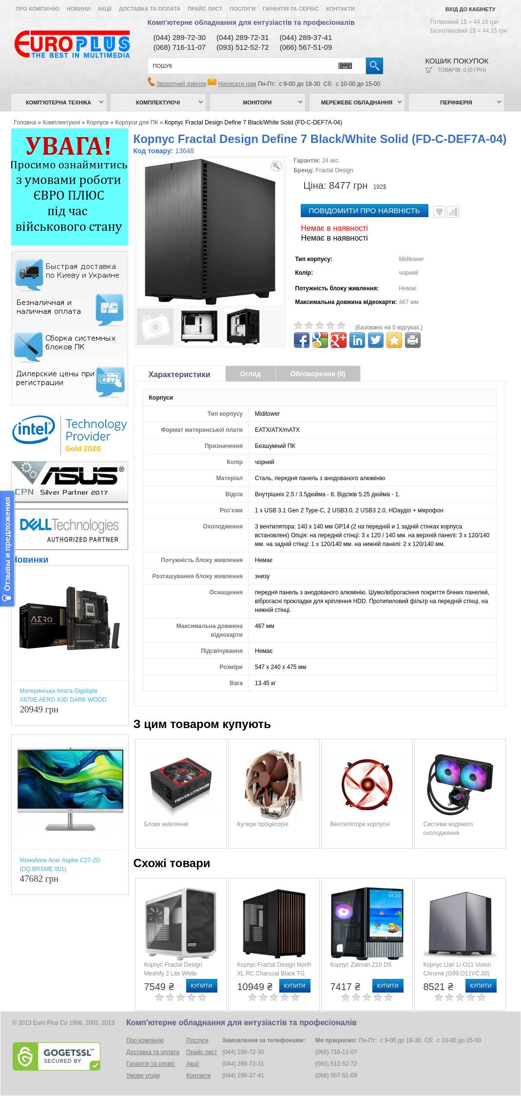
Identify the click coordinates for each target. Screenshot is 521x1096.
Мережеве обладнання (357, 102)
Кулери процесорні (263, 824)
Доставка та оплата (149, 9)
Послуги (242, 9)
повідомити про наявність (364, 210)
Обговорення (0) (318, 374)
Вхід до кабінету (470, 9)
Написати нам (237, 84)
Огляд (250, 374)
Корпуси (98, 122)
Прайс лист (205, 9)
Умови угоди (143, 1075)
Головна (25, 122)
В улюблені (439, 212)
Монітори (257, 102)
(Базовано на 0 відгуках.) (389, 327)
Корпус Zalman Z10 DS (361, 964)
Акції (104, 9)
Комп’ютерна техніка (58, 102)
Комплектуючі (158, 102)
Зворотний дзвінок (181, 84)
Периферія (456, 102)
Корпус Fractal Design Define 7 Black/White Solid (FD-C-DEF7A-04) (253, 122)
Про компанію (37, 9)
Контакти (340, 9)
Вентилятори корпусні (360, 824)
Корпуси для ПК (136, 122)
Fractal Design (334, 170)
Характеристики (180, 374)
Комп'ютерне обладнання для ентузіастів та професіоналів (251, 22)
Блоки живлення (166, 824)
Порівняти (453, 212)
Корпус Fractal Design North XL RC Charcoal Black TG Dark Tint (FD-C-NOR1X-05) (274, 973)
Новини (78, 9)
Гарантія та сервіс (291, 9)
